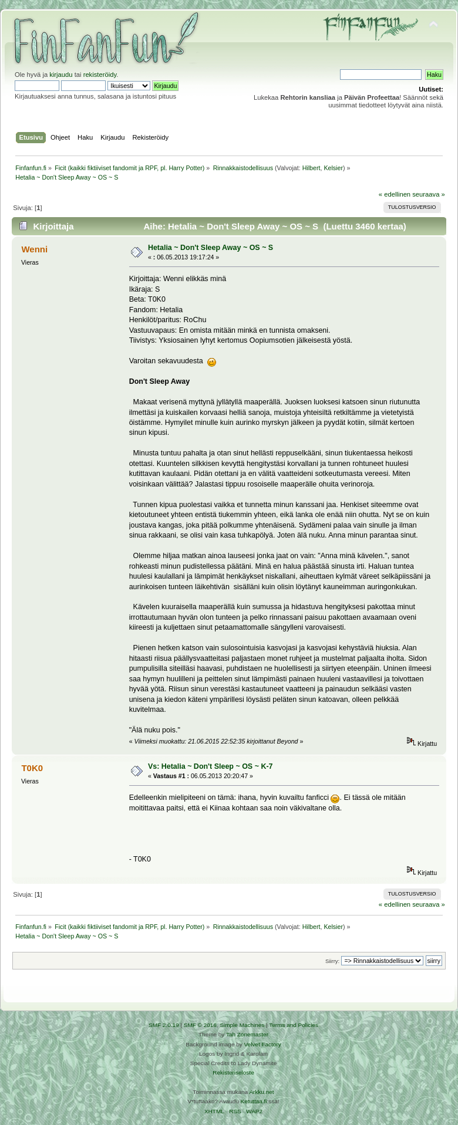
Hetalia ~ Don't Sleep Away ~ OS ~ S (210, 248)
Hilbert (311, 167)
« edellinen (394, 194)
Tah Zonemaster (247, 1034)
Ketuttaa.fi (254, 1101)
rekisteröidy (100, 74)
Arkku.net (261, 1092)
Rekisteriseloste (233, 1072)
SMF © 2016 (200, 1025)
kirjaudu (60, 74)
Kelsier (333, 167)
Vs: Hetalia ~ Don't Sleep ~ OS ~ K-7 (210, 766)
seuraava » (428, 194)
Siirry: (332, 961)
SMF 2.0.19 (164, 1025)
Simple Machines (242, 1025)
